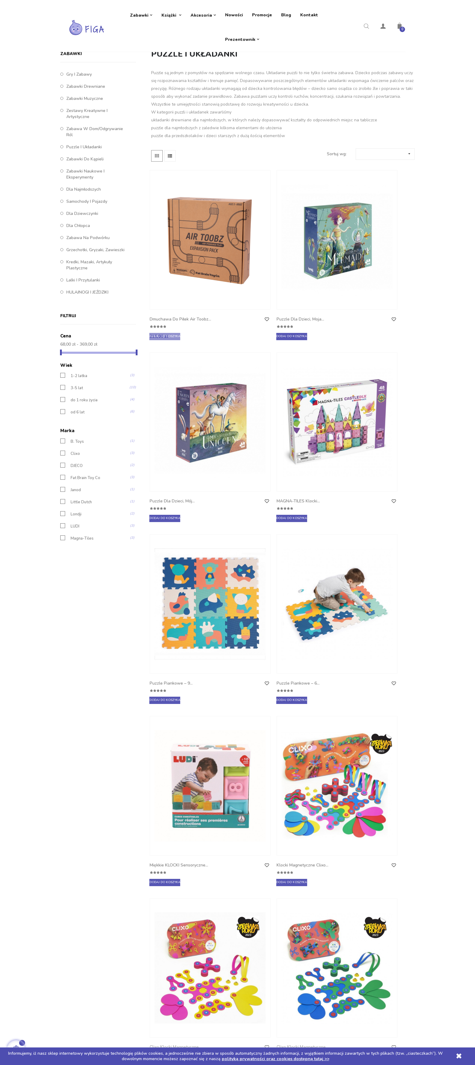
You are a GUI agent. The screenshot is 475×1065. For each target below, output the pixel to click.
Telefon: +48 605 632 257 (94, 860)
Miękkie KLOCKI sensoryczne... (302, 406)
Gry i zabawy (79, 123)
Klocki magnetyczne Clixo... (375, 406)
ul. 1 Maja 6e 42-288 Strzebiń (97, 884)
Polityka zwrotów (173, 872)
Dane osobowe (256, 860)
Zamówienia (253, 872)
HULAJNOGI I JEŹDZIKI (87, 341)
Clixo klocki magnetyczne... (165, 518)
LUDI (75, 575)
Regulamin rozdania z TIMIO (183, 909)
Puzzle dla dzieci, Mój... (310, 291)
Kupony (249, 909)
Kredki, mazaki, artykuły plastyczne (89, 314)
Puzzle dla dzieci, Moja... (243, 291)
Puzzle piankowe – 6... (240, 403)
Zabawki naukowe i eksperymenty (85, 223)
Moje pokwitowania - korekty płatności (279, 884)
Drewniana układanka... (310, 739)
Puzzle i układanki (84, 196)
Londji (76, 563)
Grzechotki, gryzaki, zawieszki (95, 299)
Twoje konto (258, 844)
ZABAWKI (71, 103)
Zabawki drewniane (85, 135)
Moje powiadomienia (261, 921)
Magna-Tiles (82, 587)
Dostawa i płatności (175, 860)
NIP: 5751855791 (85, 896)
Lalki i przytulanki (83, 329)
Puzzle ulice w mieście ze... (242, 742)
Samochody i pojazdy (86, 250)
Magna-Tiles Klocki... (171, 627)
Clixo (75, 502)
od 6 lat (78, 461)
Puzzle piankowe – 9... (172, 403)
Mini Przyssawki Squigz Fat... (309, 630)
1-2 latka (79, 425)
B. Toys (77, 490)
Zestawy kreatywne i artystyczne (87, 163)
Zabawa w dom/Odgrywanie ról (94, 181)
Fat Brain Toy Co (85, 527)
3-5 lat (77, 437)
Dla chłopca (78, 275)
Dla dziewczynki (82, 262)
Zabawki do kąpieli (85, 208)
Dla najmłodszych (83, 238)
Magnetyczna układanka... (368, 630)
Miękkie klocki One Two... (169, 742)
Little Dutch (81, 551)
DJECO (77, 515)
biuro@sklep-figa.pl (88, 872)
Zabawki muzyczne (84, 147)
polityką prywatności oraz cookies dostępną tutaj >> (275, 1059)
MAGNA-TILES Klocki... (377, 291)
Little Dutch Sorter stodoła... (373, 518)
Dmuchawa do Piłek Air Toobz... (174, 294)
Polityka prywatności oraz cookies (188, 884)
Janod (76, 539)
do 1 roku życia (84, 449)
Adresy (249, 896)
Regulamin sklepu (173, 896)
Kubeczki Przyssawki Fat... (239, 630)
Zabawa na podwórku (88, 287)
